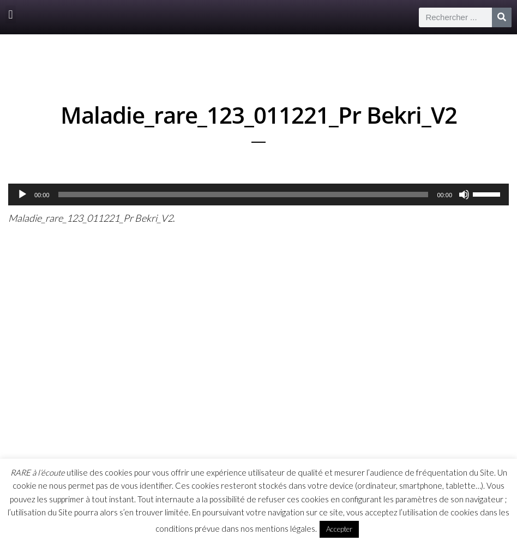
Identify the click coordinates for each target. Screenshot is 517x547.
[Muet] (464, 194)
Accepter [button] (339, 529)
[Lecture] (22, 194)
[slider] (243, 194)
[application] (258, 194)
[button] (10, 14)
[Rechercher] (502, 17)
